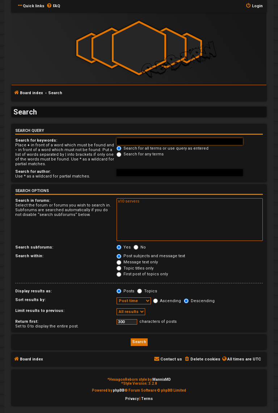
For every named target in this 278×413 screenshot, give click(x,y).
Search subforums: (34, 247)
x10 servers (189, 201)
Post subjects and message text (151, 256)
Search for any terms (140, 154)
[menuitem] (53, 6)
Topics (147, 291)
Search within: (29, 256)
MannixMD (161, 379)
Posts (125, 291)
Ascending (167, 301)
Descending (199, 301)
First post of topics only (142, 274)
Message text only (137, 262)
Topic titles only (135, 268)
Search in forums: (32, 200)
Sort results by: (30, 299)
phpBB (119, 390)
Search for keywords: (36, 140)
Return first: (26, 321)
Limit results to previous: (39, 310)
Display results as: (33, 291)
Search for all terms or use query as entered (162, 148)
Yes (124, 247)
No (140, 247)
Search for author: (33, 171)
